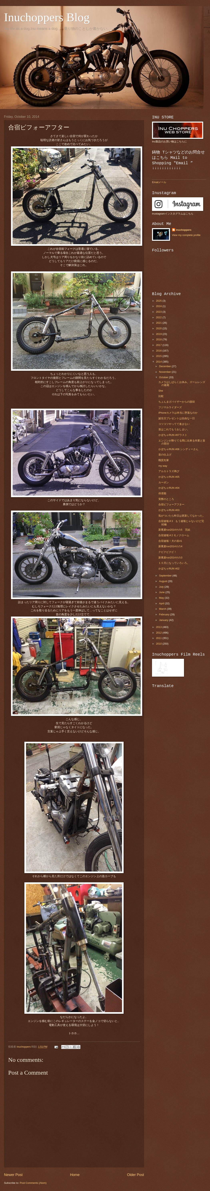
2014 (159, 361)
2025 (159, 300)
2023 (159, 311)
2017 (159, 345)
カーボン (163, 482)
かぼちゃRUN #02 (168, 568)
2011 (159, 638)
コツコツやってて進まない (174, 423)
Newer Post (13, 1175)
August (163, 581)
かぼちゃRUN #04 (168, 487)
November (165, 371)
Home (75, 1175)
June (162, 592)
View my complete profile (186, 235)
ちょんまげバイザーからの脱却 (176, 401)
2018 (159, 339)
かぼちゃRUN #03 (168, 510)
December (165, 366)
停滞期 (162, 493)
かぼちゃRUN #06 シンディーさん (178, 449)
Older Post (135, 1175)
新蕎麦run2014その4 (170, 546)
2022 (159, 317)
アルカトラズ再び (168, 471)
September (165, 575)
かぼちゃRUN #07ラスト (172, 434)
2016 (159, 350)
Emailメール (159, 182)
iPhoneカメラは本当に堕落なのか (178, 412)
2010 (159, 643)
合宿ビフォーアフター (171, 504)
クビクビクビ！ (167, 551)
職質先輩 (163, 460)
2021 (159, 322)
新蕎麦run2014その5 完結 (174, 529)
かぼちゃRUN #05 (168, 476)
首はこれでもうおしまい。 (174, 429)
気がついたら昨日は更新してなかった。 (181, 515)
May (162, 597)
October (164, 377)
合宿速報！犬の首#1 (170, 540)
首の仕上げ (164, 454)
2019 (159, 334)
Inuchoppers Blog (47, 17)
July (161, 586)
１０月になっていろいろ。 (174, 562)
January (164, 620)
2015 (159, 356)
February (164, 614)
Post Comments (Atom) (33, 1182)
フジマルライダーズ (170, 407)
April (162, 603)
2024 (159, 306)
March (163, 608)
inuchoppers (183, 229)
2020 (159, 328)
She (160, 390)
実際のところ (166, 499)
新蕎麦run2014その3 (170, 557)
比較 (161, 396)
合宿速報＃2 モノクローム (173, 535)
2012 (159, 632)
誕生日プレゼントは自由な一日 (176, 418)
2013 (159, 627)
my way (162, 465)
